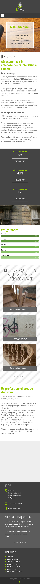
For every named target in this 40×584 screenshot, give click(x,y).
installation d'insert (9, 127)
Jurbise (16, 417)
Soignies (8, 424)
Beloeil (23, 410)
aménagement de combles (22, 132)
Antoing (4, 410)
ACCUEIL (10, 557)
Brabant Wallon (7, 433)
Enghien (4, 415)
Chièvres (21, 413)
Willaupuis (20, 396)
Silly (2, 424)
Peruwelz (4, 422)
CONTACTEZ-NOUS (14, 567)
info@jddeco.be (14, 509)
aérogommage (26, 77)
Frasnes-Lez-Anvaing (24, 415)
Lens (22, 417)
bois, (15, 107)
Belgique (14, 398)
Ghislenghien (6, 417)
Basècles (16, 410)
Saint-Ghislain (28, 422)
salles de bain (14, 130)
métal (19, 107)
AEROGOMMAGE (13, 559)
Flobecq (12, 415)
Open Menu (2, 15)
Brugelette (12, 413)
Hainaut (22, 431)
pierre (27, 107)
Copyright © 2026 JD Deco (20, 579)
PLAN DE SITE (12, 569)
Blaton (3, 413)
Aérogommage (10, 61)
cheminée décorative (21, 125)
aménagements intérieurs (17, 65)
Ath (10, 410)
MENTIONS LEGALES (15, 572)
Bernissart (32, 410)
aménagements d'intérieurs (13, 142)
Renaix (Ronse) (16, 422)
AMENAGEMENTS (13, 562)
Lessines (28, 417)
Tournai (17, 424)
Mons (28, 420)
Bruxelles (30, 431)
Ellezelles (29, 413)
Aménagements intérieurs (13, 112)
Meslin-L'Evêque (18, 420)
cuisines (4, 130)
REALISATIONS (12, 564)
